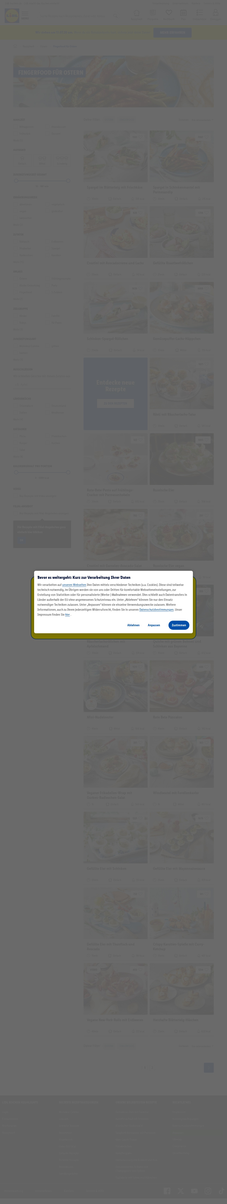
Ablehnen (133, 625)
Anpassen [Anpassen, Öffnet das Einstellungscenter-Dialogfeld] (154, 625)
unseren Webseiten (74, 585)
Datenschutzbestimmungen (156, 610)
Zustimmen (179, 625)
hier (67, 614)
